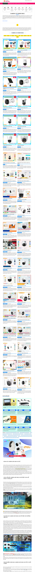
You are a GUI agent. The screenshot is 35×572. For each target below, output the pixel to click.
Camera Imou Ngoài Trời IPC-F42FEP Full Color (23, 163)
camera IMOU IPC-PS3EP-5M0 (7, 107)
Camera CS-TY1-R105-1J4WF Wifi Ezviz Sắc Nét (12, 432)
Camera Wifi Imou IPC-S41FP (21, 285)
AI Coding (28, 35)
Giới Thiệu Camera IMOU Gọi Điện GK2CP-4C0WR (12, 437)
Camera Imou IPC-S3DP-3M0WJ (7, 232)
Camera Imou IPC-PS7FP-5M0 (7, 145)
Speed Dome (25, 35)
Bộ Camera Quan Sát (10, 3)
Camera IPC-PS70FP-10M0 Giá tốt (22, 107)
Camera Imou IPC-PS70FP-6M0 (7, 126)
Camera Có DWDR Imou (17, 13)
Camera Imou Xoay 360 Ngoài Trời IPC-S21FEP (9, 301)
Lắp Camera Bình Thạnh (5, 3)
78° (10, 35)
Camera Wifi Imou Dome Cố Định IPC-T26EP (9, 335)
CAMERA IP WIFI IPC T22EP (7, 387)
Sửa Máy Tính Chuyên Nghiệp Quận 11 (23, 424)
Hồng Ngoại (12, 35)
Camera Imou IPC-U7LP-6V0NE (21, 199)
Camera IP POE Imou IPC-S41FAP (8, 285)
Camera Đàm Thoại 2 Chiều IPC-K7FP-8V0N (23, 67)
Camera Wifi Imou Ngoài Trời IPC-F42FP (23, 319)
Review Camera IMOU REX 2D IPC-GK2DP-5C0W (10, 436)
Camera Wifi (16, 3)
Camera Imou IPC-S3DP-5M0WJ (7, 198)
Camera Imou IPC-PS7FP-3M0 (21, 126)
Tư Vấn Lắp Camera (19, 3)
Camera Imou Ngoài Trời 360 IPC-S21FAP (23, 335)
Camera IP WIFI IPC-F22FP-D (21, 302)
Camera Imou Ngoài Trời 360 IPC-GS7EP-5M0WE (23, 250)
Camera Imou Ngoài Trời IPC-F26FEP (8, 214)
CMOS (19, 35)
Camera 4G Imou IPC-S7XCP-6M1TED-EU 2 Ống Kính (9, 69)
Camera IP (13, 3)
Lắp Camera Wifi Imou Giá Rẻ (7, 38)
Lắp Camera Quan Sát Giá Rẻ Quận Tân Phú (9, 424)
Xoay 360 (22, 35)
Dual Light (8, 35)
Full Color (16, 35)
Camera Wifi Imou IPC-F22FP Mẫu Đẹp (8, 370)
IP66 (30, 35)
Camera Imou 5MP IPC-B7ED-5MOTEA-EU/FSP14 (8, 88)
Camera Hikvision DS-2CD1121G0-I (24, 432)
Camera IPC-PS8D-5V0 (20, 145)
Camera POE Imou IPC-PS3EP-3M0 (22, 88)
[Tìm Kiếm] (17, 0)
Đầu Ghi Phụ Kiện (23, 3)
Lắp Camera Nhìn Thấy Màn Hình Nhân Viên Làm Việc (9, 407)
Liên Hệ (26, 3)
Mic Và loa (5, 35)
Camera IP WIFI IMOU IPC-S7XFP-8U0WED (9, 162)
